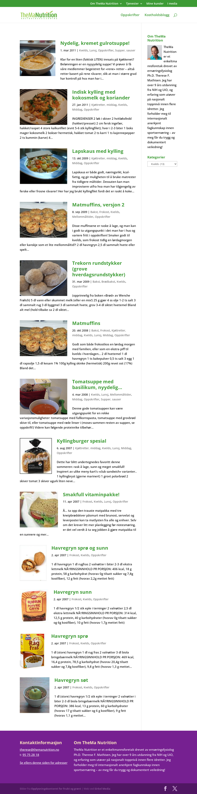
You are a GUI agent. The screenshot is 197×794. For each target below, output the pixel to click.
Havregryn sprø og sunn (79, 547)
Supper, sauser (125, 50)
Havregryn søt (71, 680)
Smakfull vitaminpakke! (91, 494)
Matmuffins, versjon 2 (98, 204)
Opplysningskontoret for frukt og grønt (56, 788)
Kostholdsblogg (157, 15)
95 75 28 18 (31, 755)
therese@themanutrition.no (39, 750)
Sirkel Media (102, 788)
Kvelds (83, 50)
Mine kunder (155, 3)
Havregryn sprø (69, 636)
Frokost (104, 212)
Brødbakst (108, 281)
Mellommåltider (82, 217)
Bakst (94, 212)
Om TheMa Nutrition (104, 3)
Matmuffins (86, 323)
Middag (77, 109)
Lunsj (93, 50)
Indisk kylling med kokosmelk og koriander (101, 95)
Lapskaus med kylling (97, 151)
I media (172, 3)
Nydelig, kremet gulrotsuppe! (95, 43)
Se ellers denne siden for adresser (43, 763)
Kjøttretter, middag (104, 105)
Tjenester (132, 3)
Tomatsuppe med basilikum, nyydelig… (97, 384)
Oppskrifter (130, 15)
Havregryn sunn (73, 592)
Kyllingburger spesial (81, 440)
